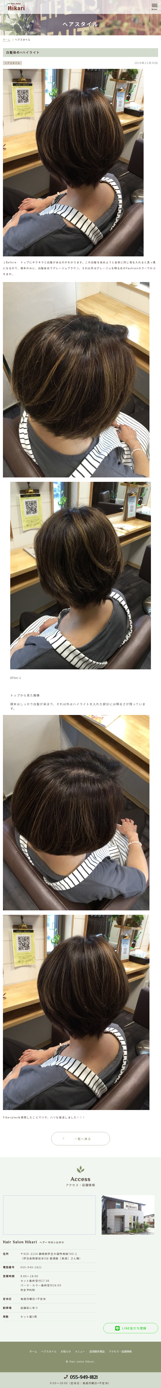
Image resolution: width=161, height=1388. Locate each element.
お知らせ (66, 1351)
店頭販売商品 (97, 1351)
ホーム (6, 39)
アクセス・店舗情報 (120, 1351)
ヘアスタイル (48, 1351)
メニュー (80, 1351)
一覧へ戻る (82, 1139)
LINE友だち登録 (134, 1328)
